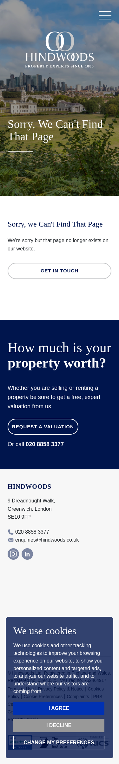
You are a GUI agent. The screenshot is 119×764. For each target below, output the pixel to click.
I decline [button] (58, 725)
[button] (105, 15)
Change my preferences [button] (59, 742)
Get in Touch (59, 270)
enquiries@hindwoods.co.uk (47, 540)
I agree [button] (59, 708)
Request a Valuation (43, 426)
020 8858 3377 (45, 444)
